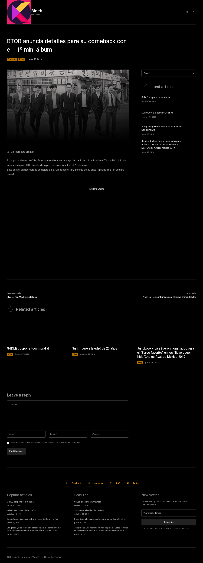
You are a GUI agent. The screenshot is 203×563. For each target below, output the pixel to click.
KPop (21, 59)
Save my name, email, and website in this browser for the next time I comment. (46, 442)
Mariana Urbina (96, 189)
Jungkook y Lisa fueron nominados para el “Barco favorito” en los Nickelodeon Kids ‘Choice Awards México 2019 (161, 145)
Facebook (76, 483)
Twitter (136, 483)
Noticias (12, 59)
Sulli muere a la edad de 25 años (157, 112)
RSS (118, 483)
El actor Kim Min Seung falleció (22, 297)
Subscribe (169, 521)
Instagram (98, 483)
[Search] (192, 73)
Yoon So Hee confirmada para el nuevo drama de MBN (169, 297)
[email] (168, 513)
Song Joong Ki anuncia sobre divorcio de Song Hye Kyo (32, 519)
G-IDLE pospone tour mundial (155, 97)
